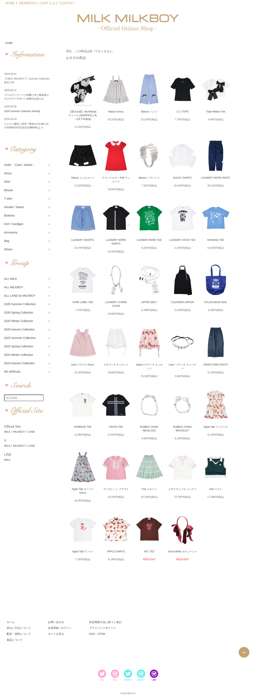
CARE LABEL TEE (82, 302)
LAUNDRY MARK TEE (149, 240)
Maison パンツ (149, 111)
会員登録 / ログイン (60, 627)
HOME (10, 3)
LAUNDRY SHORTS (82, 240)
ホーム (11, 622)
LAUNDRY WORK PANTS (215, 177)
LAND (31, 431)
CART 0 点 (48, 3)
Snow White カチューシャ (182, 551)
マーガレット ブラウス (116, 489)
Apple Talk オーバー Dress (83, 491)
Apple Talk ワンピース (215, 426)
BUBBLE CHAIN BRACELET (182, 428)
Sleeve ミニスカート (82, 177)
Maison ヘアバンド (149, 177)
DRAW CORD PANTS (216, 364)
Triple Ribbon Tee (215, 111)
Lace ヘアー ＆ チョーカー (182, 366)
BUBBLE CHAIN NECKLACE (149, 428)
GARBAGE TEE (83, 426)
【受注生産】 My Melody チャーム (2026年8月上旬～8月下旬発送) (83, 115)
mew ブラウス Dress (82, 364)
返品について (15, 639)
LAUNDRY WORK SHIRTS (116, 242)
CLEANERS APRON (182, 302)
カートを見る (56, 633)
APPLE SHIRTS (116, 551)
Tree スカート (149, 489)
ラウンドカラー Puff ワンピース (116, 179)
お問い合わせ (56, 622)
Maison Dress (115, 111)
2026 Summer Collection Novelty (22, 111)
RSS (92, 633)
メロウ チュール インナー (182, 489)
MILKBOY (19, 431)
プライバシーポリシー (102, 627)
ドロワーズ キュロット (116, 364)
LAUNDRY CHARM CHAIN (116, 304)
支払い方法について (19, 627)
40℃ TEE (149, 551)
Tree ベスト (215, 489)
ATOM (101, 633)
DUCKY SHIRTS (182, 177)
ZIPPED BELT (149, 302)
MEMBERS (27, 3)
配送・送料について (19, 633)
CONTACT (67, 3)
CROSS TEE (116, 426)
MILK (7, 431)
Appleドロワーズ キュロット (149, 366)
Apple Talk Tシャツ (82, 551)
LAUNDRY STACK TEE (182, 240)
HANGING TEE (215, 240)
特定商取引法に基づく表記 (105, 622)
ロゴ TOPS (182, 111)
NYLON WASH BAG (215, 302)
